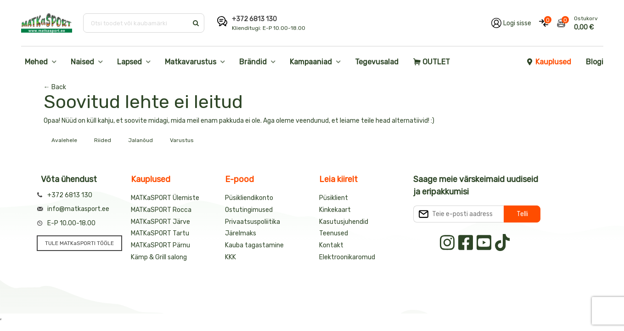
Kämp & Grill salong (159, 257)
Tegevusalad (377, 61)
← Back (55, 87)
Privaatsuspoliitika (252, 222)
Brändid (253, 61)
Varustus (182, 140)
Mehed (36, 61)
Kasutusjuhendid (343, 222)
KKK (230, 257)
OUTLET (431, 61)
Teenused (333, 233)
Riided (102, 140)
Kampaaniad (311, 61)
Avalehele (64, 140)
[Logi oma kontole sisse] (511, 23)
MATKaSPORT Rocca (161, 210)
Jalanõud (140, 140)
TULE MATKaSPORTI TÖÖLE (79, 243)
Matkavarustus (190, 61)
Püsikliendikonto (249, 198)
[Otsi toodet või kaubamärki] (136, 23)
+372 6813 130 (254, 19)
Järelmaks (240, 233)
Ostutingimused (249, 210)
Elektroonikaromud (347, 257)
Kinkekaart (335, 210)
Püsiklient (333, 198)
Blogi (594, 61)
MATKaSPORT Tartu (160, 233)
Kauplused (548, 61)
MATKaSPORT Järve (160, 222)
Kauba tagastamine (254, 245)
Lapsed (129, 61)
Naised (82, 61)
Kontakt (331, 245)
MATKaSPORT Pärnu (160, 245)
